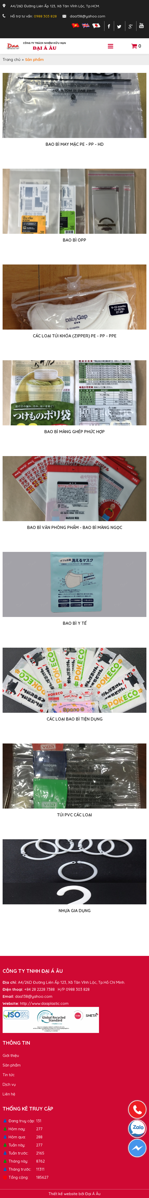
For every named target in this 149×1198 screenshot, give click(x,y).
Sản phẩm (12, 1065)
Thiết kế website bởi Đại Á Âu (74, 1193)
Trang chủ (12, 59)
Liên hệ (9, 1094)
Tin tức (9, 1074)
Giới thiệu (11, 1055)
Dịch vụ (9, 1084)
